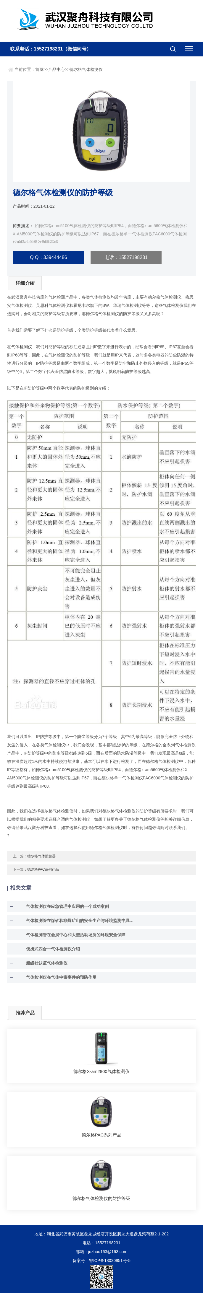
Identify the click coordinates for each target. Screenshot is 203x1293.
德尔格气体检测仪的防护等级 (101, 1198)
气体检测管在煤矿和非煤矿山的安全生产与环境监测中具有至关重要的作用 (81, 920)
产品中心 (56, 69)
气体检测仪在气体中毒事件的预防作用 (61, 977)
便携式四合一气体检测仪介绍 (53, 949)
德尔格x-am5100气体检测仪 (61, 769)
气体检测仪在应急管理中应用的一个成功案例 (67, 906)
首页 (39, 69)
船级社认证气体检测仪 (46, 963)
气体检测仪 (21, 346)
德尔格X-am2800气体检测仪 (101, 1071)
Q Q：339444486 (48, 257)
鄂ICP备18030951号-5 (109, 1260)
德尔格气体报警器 (41, 856)
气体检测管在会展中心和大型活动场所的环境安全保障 (75, 934)
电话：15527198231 (126, 257)
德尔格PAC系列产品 (43, 869)
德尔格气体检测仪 (86, 69)
